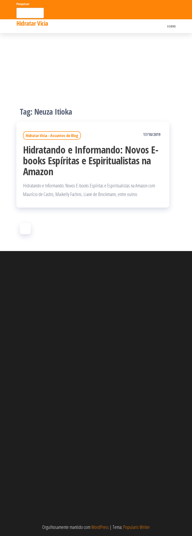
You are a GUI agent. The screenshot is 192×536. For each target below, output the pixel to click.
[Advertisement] (96, 66)
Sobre (171, 26)
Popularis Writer (136, 527)
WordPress (100, 527)
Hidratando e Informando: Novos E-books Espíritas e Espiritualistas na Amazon (91, 160)
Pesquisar (22, 4)
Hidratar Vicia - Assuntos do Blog (52, 135)
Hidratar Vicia (32, 23)
